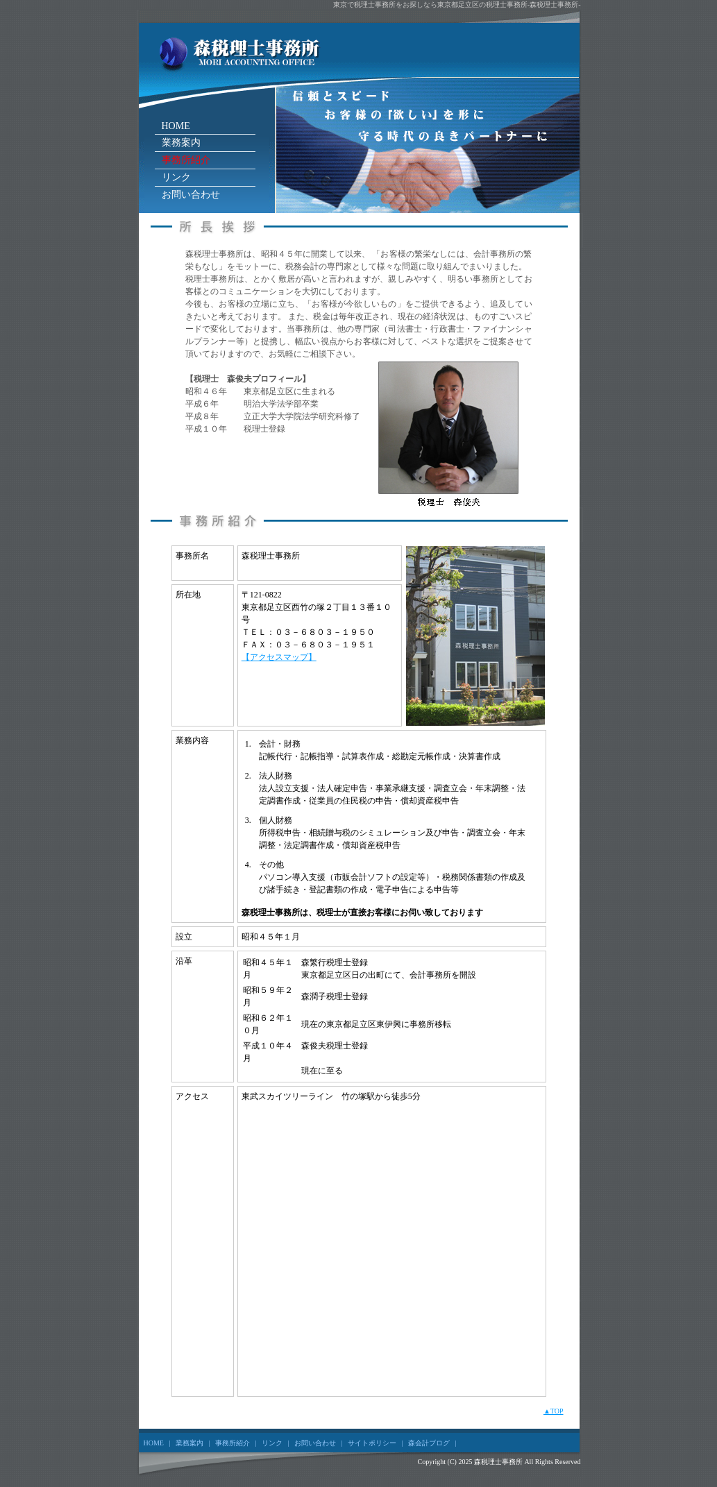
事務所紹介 (186, 160)
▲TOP (553, 1411)
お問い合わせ (191, 194)
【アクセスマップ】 (279, 657)
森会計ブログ (429, 1443)
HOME (176, 126)
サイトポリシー (372, 1443)
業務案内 (181, 142)
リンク (176, 177)
